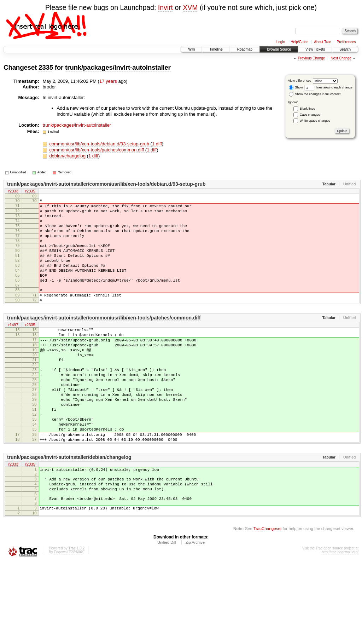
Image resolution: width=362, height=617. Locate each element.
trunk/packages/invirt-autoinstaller (117, 67)
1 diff (157, 143)
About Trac (322, 42)
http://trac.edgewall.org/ (340, 607)
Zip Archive (195, 597)
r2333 (13, 191)
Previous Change (311, 58)
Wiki (191, 49)
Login (280, 42)
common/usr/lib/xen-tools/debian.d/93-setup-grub (99, 143)
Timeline (215, 49)
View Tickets (315, 49)
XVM (190, 7)
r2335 (30, 191)
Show (296, 87)
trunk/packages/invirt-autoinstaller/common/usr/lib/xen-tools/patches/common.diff (104, 340)
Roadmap (244, 49)
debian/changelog (68, 155)
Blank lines (307, 108)
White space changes (315, 120)
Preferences (346, 42)
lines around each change (328, 87)
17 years (108, 81)
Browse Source (279, 49)
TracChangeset (267, 583)
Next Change (341, 58)
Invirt (165, 7)
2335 (46, 67)
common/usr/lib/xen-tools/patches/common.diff (97, 149)
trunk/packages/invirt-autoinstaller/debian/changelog (69, 505)
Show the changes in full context (315, 94)
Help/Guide (299, 42)
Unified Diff (166, 597)
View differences (299, 80)
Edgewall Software (68, 607)
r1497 (13, 347)
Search (345, 49)
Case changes (310, 114)
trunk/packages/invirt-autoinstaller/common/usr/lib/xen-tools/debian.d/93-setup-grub (106, 184)
